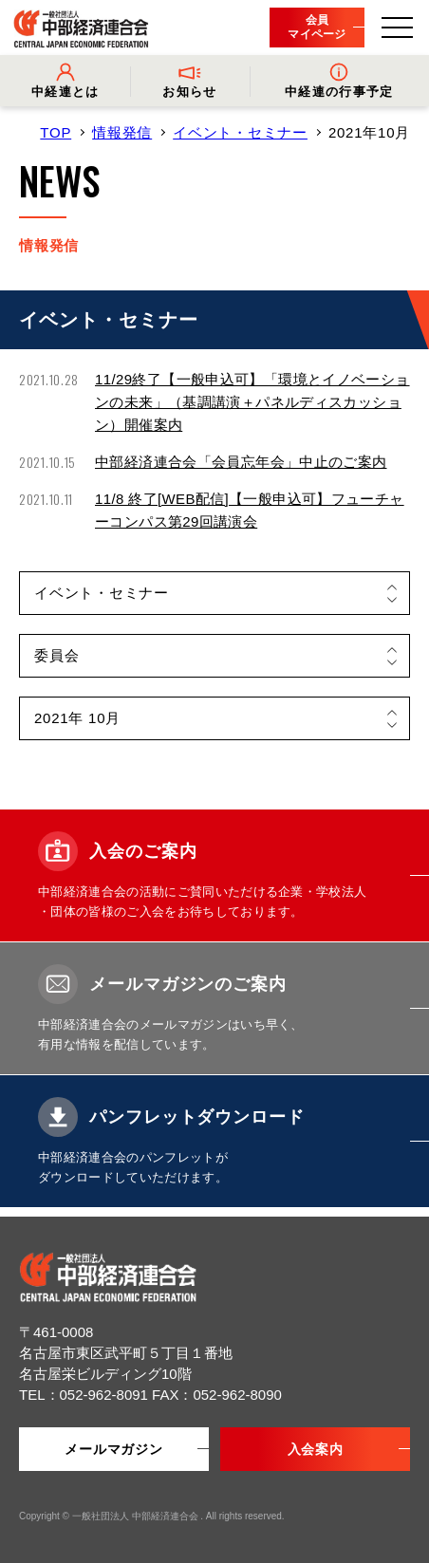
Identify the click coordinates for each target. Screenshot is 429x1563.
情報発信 (122, 132)
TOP (55, 132)
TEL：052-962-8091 (85, 1394)
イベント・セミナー (240, 132)
